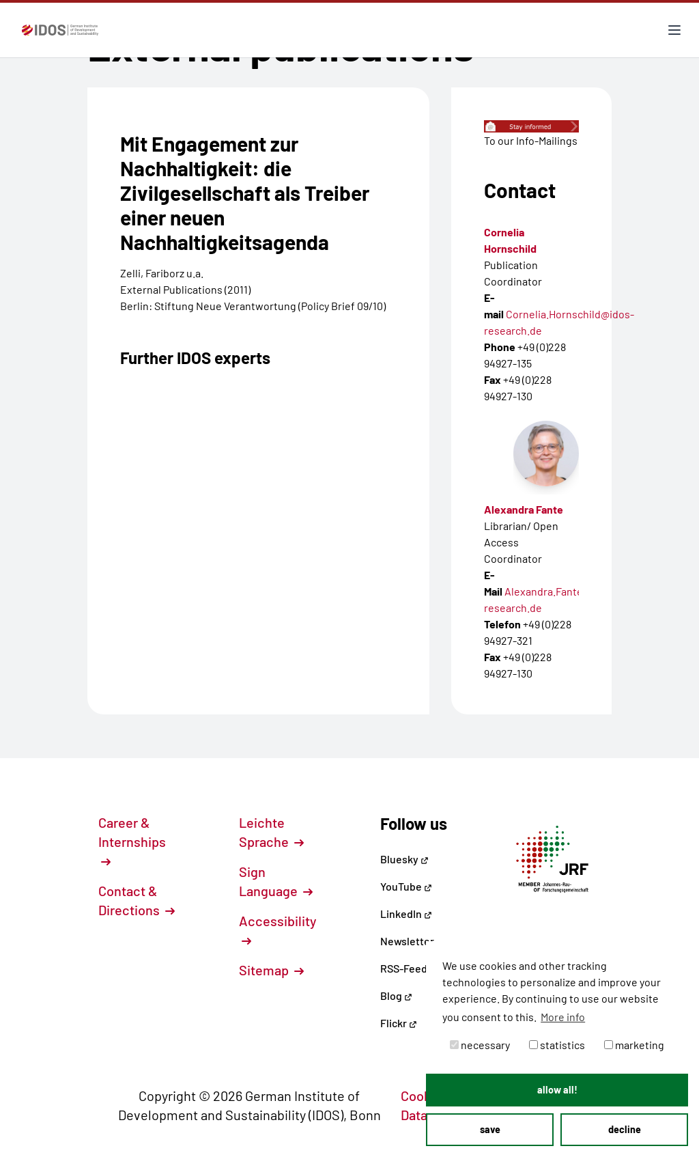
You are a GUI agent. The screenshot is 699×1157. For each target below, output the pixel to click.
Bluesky (404, 858)
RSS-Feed (403, 968)
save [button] (490, 1129)
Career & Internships (132, 840)
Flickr (398, 1022)
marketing (634, 1044)
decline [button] (624, 1129)
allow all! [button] (557, 1090)
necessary (480, 1044)
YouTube (406, 886)
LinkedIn (406, 913)
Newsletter (407, 940)
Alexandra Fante (523, 509)
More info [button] (563, 1016)
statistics (557, 1044)
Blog (396, 995)
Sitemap (271, 970)
